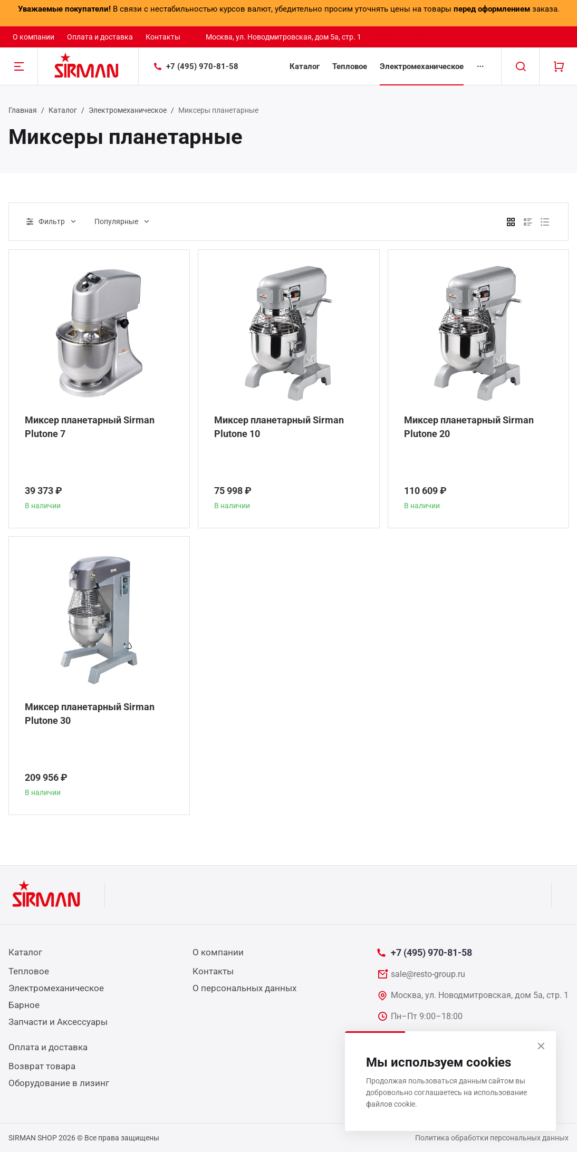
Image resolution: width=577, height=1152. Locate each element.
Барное (24, 1005)
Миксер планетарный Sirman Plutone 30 (90, 713)
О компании (33, 37)
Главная (22, 110)
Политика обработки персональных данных (492, 1138)
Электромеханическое (422, 66)
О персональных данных (244, 988)
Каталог (305, 66)
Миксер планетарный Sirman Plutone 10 (279, 426)
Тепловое (349, 66)
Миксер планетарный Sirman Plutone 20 (469, 426)
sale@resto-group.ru (404, 37)
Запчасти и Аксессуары (58, 1022)
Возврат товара (41, 1066)
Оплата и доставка (100, 37)
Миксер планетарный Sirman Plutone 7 (90, 426)
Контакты (163, 37)
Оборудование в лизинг (58, 1083)
